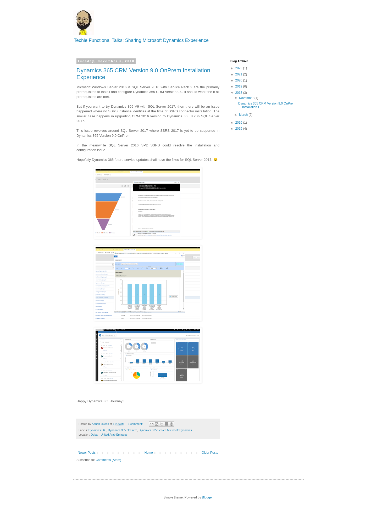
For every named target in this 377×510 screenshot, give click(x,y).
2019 (239, 86)
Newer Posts (87, 452)
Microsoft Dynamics (179, 430)
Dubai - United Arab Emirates (109, 434)
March (244, 115)
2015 (239, 128)
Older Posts (210, 452)
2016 (239, 122)
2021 (239, 74)
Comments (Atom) (108, 460)
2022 (239, 68)
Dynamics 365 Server (152, 430)
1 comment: (135, 423)
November (246, 98)
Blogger (207, 497)
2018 (239, 93)
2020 (239, 80)
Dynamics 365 (97, 430)
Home (149, 452)
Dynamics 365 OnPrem (122, 430)
